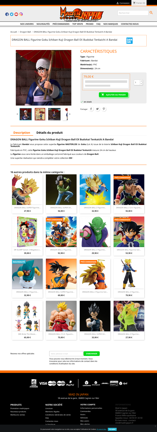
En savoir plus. (102, 429)
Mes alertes (85, 424)
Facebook (7, 14)
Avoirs (82, 414)
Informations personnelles (91, 408)
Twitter (11, 14)
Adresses (84, 418)
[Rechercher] (133, 12)
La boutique (50, 424)
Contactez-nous (130, 24)
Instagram (21, 14)
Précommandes (61, 24)
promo (89, 24)
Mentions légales (52, 411)
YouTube (16, 14)
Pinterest (103, 108)
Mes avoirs (84, 421)
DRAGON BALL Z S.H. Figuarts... (129, 207)
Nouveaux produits (18, 411)
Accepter (112, 429)
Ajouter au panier (113, 94)
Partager (91, 108)
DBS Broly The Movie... (27, 334)
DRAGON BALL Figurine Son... (129, 250)
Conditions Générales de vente (58, 415)
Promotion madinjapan (19, 408)
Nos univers (27, 24)
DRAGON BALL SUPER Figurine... (27, 207)
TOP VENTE (77, 24)
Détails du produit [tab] (49, 132)
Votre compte (87, 404)
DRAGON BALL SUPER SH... (61, 207)
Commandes (85, 411)
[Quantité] (137, 82)
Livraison (49, 408)
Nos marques (110, 24)
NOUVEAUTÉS (43, 24)
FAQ (98, 24)
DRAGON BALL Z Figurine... (95, 207)
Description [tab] (21, 132)
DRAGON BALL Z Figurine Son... (95, 292)
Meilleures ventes (17, 415)
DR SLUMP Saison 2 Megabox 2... (27, 250)
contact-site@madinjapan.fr (125, 421)
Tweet (97, 108)
